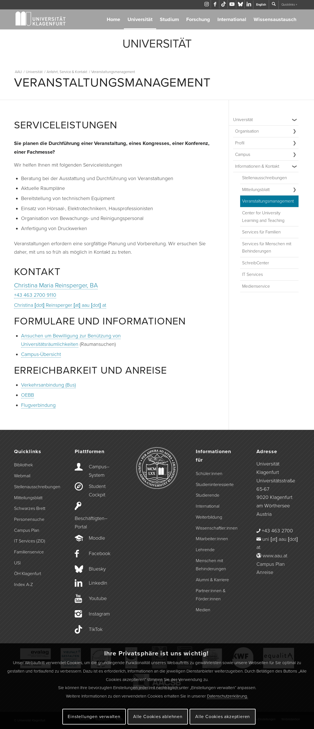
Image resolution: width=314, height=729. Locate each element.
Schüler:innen (209, 473)
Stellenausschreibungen (264, 177)
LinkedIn (98, 583)
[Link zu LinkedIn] (249, 4)
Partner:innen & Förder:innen (211, 595)
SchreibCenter (255, 262)
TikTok (96, 629)
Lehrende (205, 550)
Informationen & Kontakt (257, 166)
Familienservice (29, 552)
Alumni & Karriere (212, 580)
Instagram (99, 614)
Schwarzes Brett (29, 508)
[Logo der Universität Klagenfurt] (41, 19)
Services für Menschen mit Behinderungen (266, 247)
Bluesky (97, 569)
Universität (140, 19)
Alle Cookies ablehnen (158, 716)
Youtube (98, 598)
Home (113, 19)
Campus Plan (26, 530)
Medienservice (256, 286)
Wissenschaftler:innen (217, 528)
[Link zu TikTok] (223, 4)
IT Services (252, 274)
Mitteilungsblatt (256, 189)
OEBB (27, 395)
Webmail (22, 476)
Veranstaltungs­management (268, 201)
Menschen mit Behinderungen (211, 565)
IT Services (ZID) (29, 541)
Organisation (247, 131)
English (261, 4)
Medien (203, 610)
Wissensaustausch (275, 19)
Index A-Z (23, 584)
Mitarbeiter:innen (212, 539)
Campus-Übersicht (41, 354)
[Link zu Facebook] (215, 4)
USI (17, 563)
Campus (242, 154)
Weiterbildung (209, 517)
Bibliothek (23, 465)
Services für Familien (261, 232)
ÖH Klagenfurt (27, 573)
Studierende (207, 495)
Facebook (99, 553)
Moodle (97, 538)
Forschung (198, 19)
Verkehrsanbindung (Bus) (48, 385)
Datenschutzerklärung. (227, 696)
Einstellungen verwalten (94, 716)
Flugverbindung (38, 405)
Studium (169, 19)
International (231, 19)
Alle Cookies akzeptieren (222, 716)
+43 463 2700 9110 (35, 295)
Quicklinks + (289, 4)
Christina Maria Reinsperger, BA (56, 285)
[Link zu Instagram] (206, 4)
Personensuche (29, 519)
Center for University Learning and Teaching (263, 216)
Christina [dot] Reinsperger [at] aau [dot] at (60, 305)
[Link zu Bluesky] (240, 4)
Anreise (264, 572)
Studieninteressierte (215, 484)
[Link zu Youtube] (232, 4)
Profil (239, 143)
